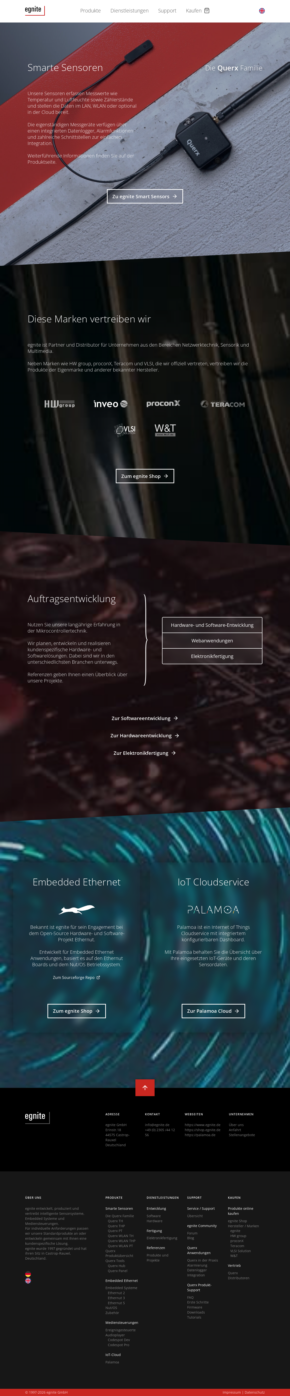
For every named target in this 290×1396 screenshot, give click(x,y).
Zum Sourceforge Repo (76, 977)
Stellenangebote (242, 1135)
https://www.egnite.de (202, 1125)
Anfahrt (235, 1130)
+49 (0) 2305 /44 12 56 (160, 1132)
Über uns (236, 1125)
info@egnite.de (157, 1125)
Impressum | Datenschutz (244, 1392)
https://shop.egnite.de (202, 1130)
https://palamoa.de (200, 1135)
